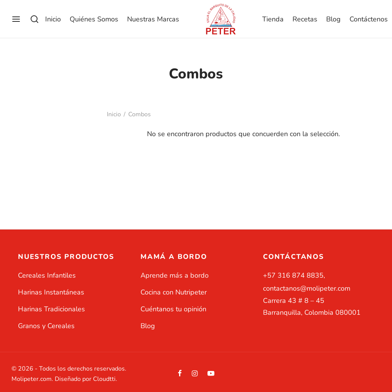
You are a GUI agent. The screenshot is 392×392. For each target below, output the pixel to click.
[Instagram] (195, 374)
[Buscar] (34, 19)
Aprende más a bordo (174, 275)
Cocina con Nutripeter (173, 292)
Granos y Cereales (46, 325)
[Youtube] (210, 374)
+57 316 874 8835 (293, 275)
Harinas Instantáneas (51, 292)
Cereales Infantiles (47, 275)
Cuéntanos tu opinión (173, 309)
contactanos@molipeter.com (306, 288)
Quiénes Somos (94, 19)
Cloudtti (104, 379)
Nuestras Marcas (153, 19)
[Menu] (16, 19)
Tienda (273, 19)
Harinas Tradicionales (51, 309)
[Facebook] (180, 374)
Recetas (304, 19)
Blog (333, 19)
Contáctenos (369, 19)
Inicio (53, 19)
